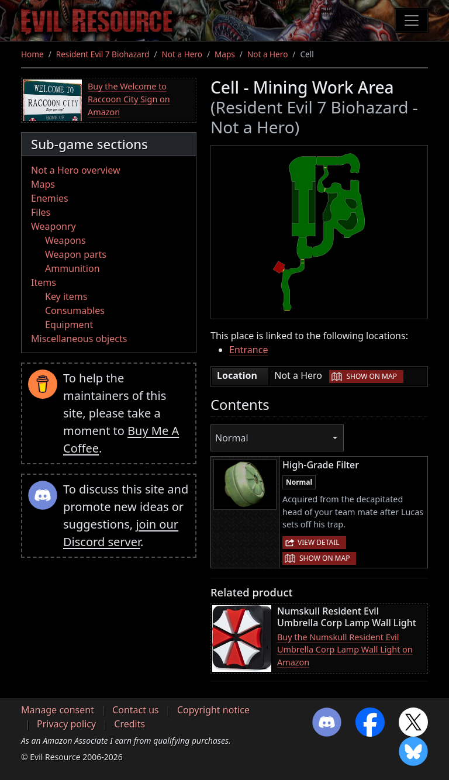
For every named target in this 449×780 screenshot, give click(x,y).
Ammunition (72, 268)
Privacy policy (66, 723)
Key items (66, 296)
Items (43, 282)
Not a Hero (181, 54)
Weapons (65, 240)
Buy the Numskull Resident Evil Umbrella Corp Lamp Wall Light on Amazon (345, 649)
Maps (225, 54)
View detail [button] (319, 542)
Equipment (69, 324)
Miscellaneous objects (79, 338)
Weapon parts (75, 254)
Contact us (135, 709)
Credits (129, 723)
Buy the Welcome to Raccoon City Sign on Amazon (129, 99)
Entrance (248, 349)
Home (32, 54)
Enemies (49, 198)
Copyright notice (213, 709)
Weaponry (53, 226)
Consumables (75, 310)
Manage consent (57, 709)
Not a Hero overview (75, 170)
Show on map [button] (371, 376)
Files (40, 212)
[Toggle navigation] (411, 20)
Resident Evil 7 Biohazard (103, 54)
